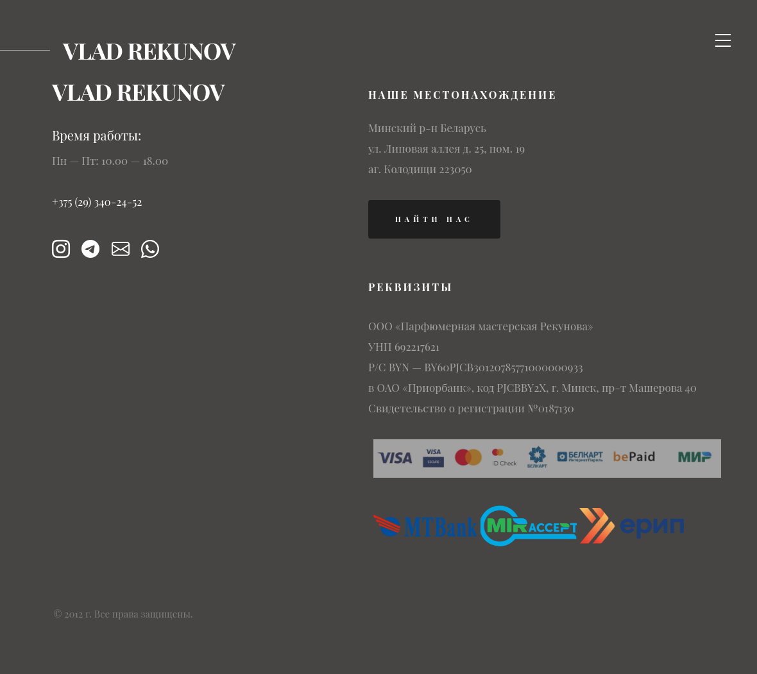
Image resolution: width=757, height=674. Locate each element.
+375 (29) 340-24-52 (97, 201)
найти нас (434, 219)
